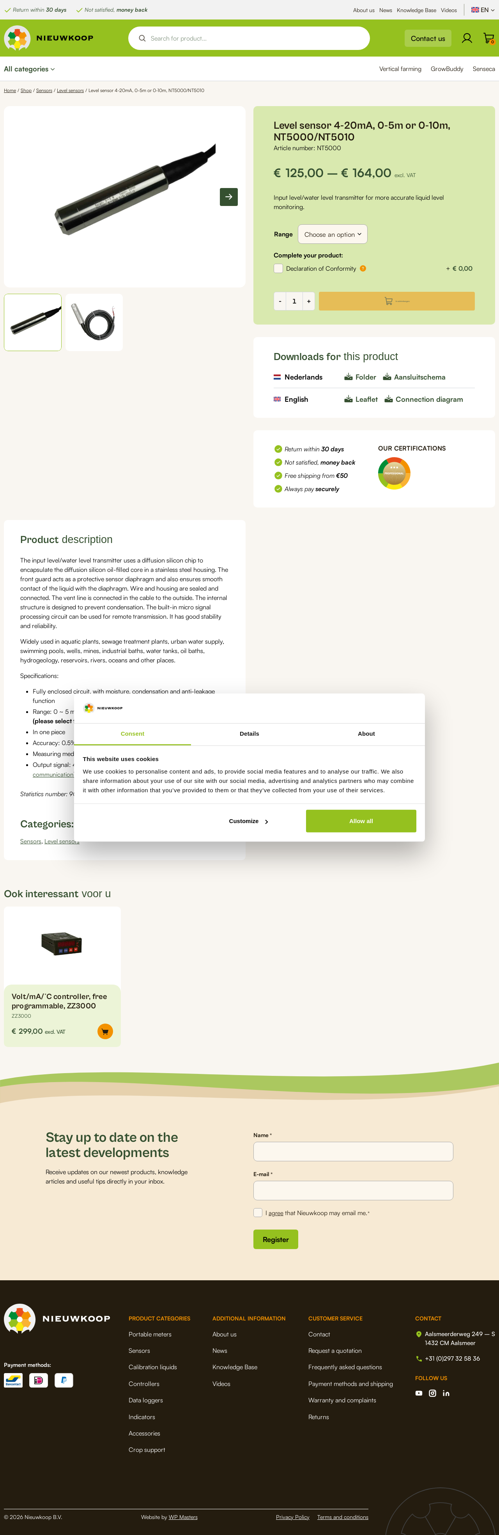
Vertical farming (400, 69)
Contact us (428, 38)
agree (276, 1212)
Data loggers (146, 1399)
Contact (316, 1332)
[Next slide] (229, 197)
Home (10, 90)
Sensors (44, 90)
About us (364, 10)
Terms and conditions (342, 1515)
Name (262, 1133)
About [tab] (366, 733)
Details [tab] (249, 733)
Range (283, 234)
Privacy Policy (293, 1515)
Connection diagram (429, 399)
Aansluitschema (420, 377)
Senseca (484, 69)
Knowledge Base (416, 10)
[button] (33, 322)
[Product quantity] (294, 301)
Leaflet (367, 399)
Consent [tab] (133, 733)
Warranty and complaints (339, 1399)
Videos (449, 10)
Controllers (144, 1382)
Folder (366, 377)
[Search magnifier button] (142, 38)
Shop (26, 90)
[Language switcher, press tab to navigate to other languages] (483, 10)
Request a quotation (332, 1349)
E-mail (263, 1173)
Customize (248, 821)
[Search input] (256, 38)
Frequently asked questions (342, 1366)
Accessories (144, 1432)
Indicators (142, 1415)
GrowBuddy (447, 69)
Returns (316, 1415)
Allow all (361, 821)
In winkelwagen (402, 301)
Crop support (147, 1448)
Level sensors (70, 90)
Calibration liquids (153, 1366)
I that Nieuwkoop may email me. (318, 1212)
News (385, 10)
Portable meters (150, 1332)
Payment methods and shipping (348, 1382)
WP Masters (183, 1515)
